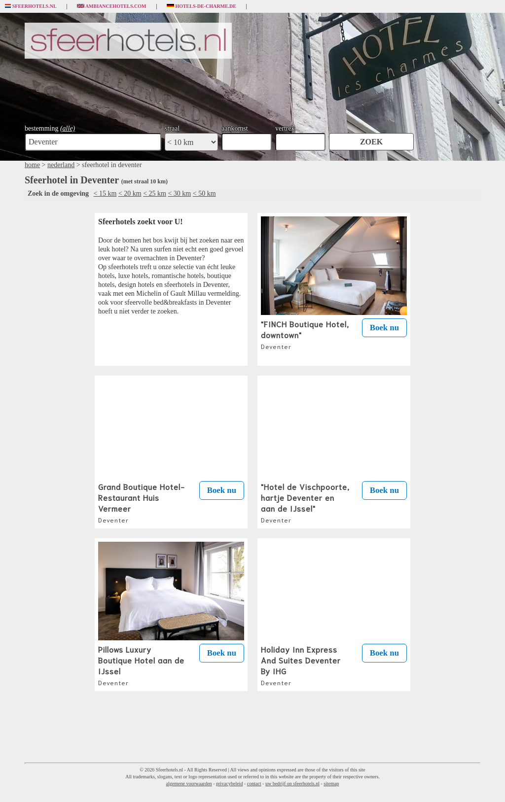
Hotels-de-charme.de (202, 6)
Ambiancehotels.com (111, 6)
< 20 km (130, 193)
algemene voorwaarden (189, 783)
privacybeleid (229, 783)
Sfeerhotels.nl (31, 6)
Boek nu (384, 327)
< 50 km (204, 193)
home (32, 165)
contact (254, 783)
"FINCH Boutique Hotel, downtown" (305, 334)
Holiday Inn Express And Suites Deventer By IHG (301, 665)
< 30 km (179, 193)
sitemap (331, 783)
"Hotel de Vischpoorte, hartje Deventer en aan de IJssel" (305, 502)
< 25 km (154, 193)
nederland (60, 165)
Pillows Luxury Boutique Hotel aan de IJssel (141, 665)
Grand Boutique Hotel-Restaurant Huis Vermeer (141, 502)
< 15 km (105, 193)
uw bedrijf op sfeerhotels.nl (292, 783)
